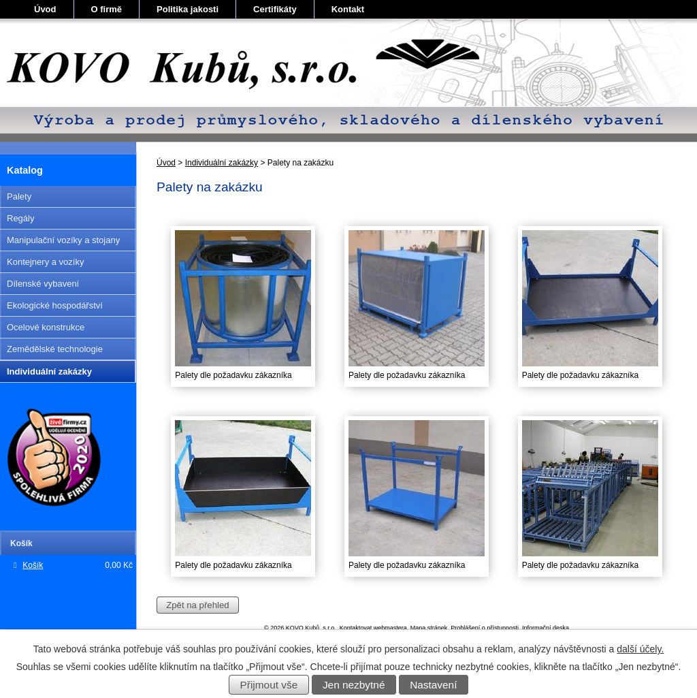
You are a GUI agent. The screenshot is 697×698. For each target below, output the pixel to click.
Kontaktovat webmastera (373, 627)
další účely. (640, 649)
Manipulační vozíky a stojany (63, 240)
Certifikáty (275, 9)
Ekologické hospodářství (55, 305)
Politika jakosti (187, 9)
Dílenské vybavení (43, 284)
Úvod (45, 9)
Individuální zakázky (221, 163)
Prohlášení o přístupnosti (485, 627)
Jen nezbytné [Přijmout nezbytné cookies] (354, 685)
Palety (19, 196)
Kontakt (347, 9)
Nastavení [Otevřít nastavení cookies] (433, 685)
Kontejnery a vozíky (45, 262)
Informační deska (545, 627)
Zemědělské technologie (55, 349)
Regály (20, 218)
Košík (32, 565)
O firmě (107, 9)
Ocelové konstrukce (45, 327)
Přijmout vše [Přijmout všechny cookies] (269, 685)
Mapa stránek (429, 627)
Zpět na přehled (197, 605)
